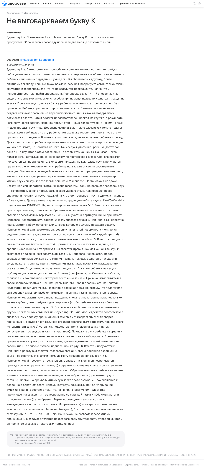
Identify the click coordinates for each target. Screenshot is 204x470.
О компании (14, 465)
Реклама (26, 465)
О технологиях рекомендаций (154, 465)
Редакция (83, 465)
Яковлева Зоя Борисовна (37, 59)
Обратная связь (132, 465)
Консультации (13, 13)
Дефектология (31, 13)
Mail (5, 465)
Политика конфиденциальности (184, 465)
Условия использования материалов (106, 465)
